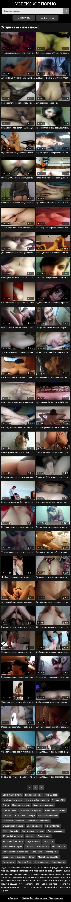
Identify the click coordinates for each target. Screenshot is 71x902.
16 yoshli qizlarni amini (13, 836)
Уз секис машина (55, 831)
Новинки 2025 (58, 846)
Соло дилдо (8, 862)
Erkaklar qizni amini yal (25, 815)
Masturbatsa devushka (48, 857)
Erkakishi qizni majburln (13, 826)
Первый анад (44, 836)
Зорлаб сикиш (58, 862)
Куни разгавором (33, 795)
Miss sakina (37, 852)
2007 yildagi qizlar (10, 831)
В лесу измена (9, 810)
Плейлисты (23, 17)
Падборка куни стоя (12, 800)
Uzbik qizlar (49, 841)
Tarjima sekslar (33, 841)
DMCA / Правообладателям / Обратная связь (42, 898)
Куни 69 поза (51, 795)
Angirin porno (52, 852)
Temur (32, 857)
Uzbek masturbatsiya (12, 795)
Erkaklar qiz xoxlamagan (13, 821)
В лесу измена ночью (43, 805)
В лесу (6, 805)
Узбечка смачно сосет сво (15, 852)
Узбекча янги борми (12, 846)
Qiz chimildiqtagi (52, 826)
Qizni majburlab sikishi (48, 815)
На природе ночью (21, 805)
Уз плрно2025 (58, 800)
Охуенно (30, 836)
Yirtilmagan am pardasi (55, 810)
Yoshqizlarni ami (34, 826)
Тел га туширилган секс (33, 831)
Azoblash (7, 815)
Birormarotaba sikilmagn (39, 821)
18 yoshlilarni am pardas (30, 810)
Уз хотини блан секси (13, 841)
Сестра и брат (24, 862)
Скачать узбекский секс (37, 800)
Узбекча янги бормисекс (37, 846)
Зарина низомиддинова (14, 857)
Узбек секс (13, 898)
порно (35, 4)
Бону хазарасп (41, 862)
